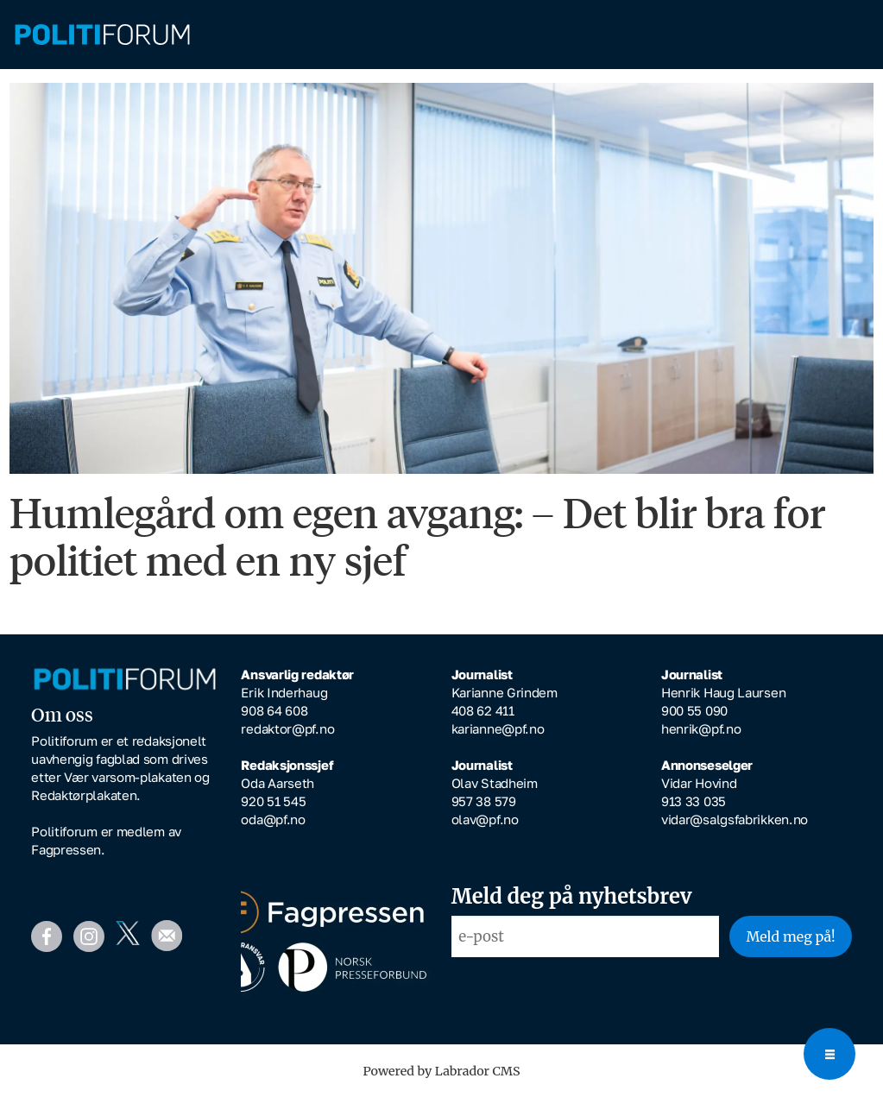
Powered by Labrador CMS (441, 1071)
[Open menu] (829, 1054)
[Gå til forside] (102, 35)
